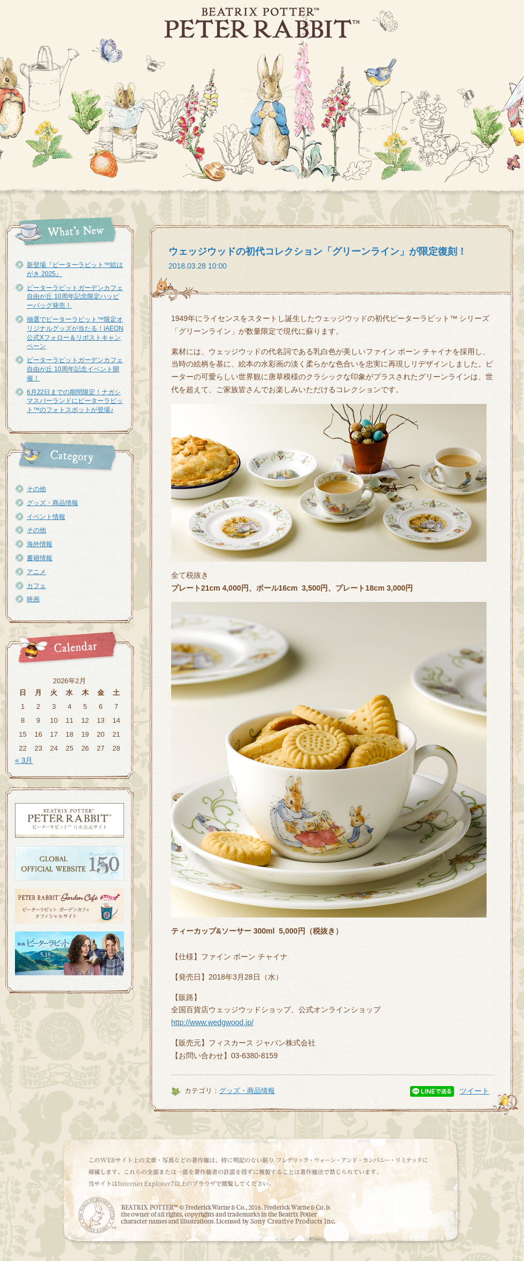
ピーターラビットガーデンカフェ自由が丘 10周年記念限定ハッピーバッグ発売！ (75, 297)
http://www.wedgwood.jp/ (212, 1022)
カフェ (36, 586)
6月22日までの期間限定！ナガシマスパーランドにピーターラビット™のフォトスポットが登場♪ (75, 401)
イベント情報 (46, 517)
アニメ (36, 572)
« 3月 (24, 760)
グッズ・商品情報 (52, 503)
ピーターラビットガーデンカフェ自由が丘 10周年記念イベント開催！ (75, 369)
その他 (36, 489)
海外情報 (39, 544)
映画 (33, 599)
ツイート (474, 1091)
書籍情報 (39, 558)
